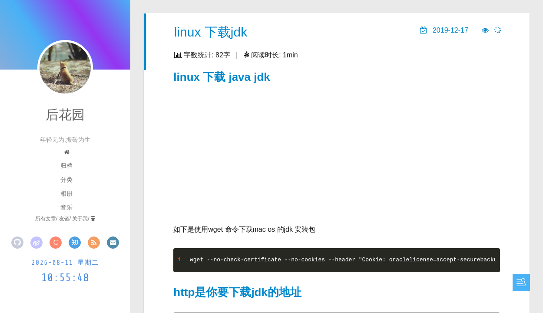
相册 (66, 193)
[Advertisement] (337, 150)
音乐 (66, 207)
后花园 (65, 114)
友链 (64, 219)
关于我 (80, 219)
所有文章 (45, 219)
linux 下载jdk (210, 32)
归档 (66, 165)
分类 (66, 179)
